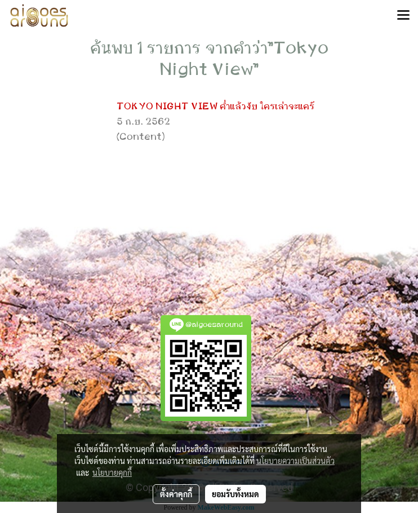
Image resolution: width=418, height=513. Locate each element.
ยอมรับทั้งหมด (235, 494)
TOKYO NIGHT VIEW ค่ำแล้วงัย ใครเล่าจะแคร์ (215, 106)
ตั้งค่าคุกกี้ (176, 494)
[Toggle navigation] (403, 15)
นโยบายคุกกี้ (112, 472)
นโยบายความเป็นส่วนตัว (295, 460)
